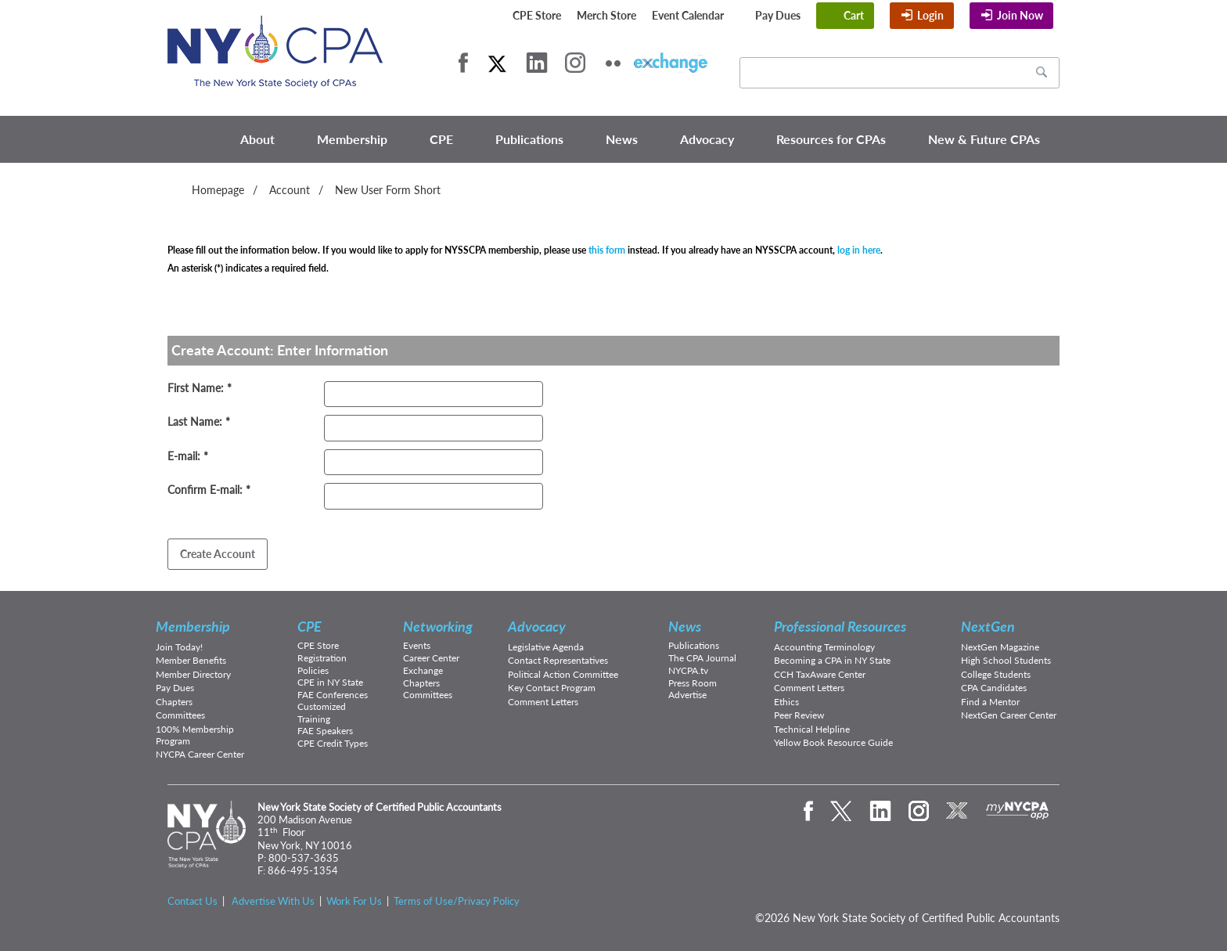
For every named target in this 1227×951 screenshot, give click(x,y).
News (622, 138)
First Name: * (199, 387)
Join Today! (179, 647)
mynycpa (1017, 811)
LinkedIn (537, 62)
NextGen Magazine (1000, 647)
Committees (180, 715)
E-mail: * (187, 456)
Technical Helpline (812, 729)
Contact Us (192, 901)
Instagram (575, 62)
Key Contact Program (552, 687)
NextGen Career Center (1008, 715)
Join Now (1020, 15)
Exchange (423, 670)
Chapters (174, 702)
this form (606, 250)
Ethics (786, 702)
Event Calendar (688, 15)
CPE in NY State (330, 682)
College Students (996, 674)
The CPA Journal (702, 658)
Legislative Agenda (546, 647)
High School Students (1006, 660)
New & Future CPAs (984, 138)
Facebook (463, 62)
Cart (854, 15)
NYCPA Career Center (200, 754)
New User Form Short (388, 189)
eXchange (670, 62)
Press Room (692, 683)
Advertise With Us (273, 901)
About (257, 138)
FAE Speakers (325, 731)
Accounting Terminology (824, 647)
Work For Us (354, 901)
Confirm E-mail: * (208, 489)
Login (930, 15)
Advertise (687, 695)
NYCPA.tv (688, 670)
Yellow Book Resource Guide (833, 742)
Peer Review (799, 715)
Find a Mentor (990, 702)
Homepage (218, 189)
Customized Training (321, 713)
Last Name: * (198, 421)
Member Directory (193, 674)
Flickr (613, 62)
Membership (352, 138)
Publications (529, 138)
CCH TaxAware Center (819, 674)
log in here (858, 250)
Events (416, 645)
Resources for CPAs (831, 138)
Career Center (431, 658)
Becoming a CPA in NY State (832, 660)
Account (289, 189)
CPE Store (537, 15)
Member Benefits (191, 660)
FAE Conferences (332, 695)
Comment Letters (543, 702)
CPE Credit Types (332, 743)
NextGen (988, 626)
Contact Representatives (558, 660)
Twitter (497, 62)
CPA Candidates (994, 687)
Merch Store (606, 15)
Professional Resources (840, 626)
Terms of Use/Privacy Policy (457, 901)
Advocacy (707, 138)
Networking (438, 626)
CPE (441, 138)
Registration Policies (322, 664)
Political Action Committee (563, 674)
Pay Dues (778, 15)
